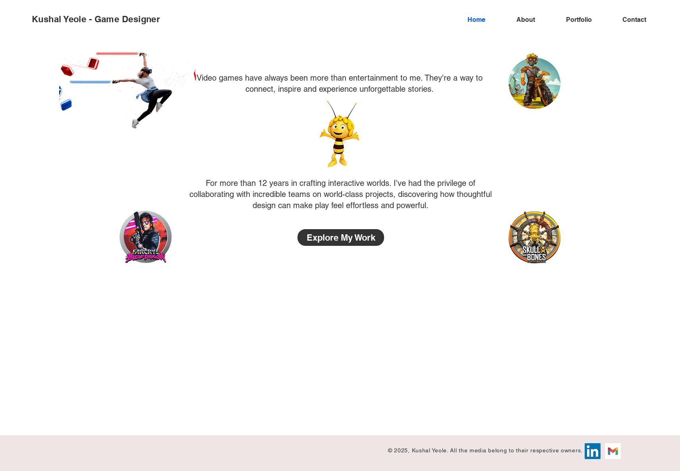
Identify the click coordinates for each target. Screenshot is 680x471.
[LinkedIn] (593, 451)
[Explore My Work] (341, 237)
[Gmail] (613, 451)
